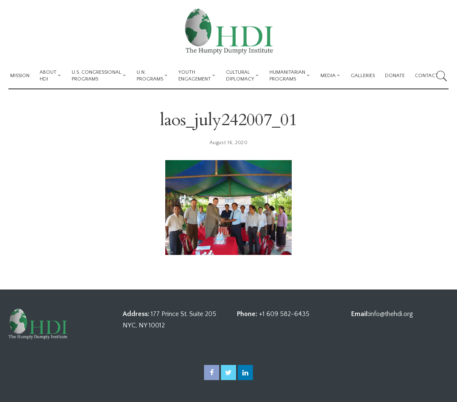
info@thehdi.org (391, 314)
